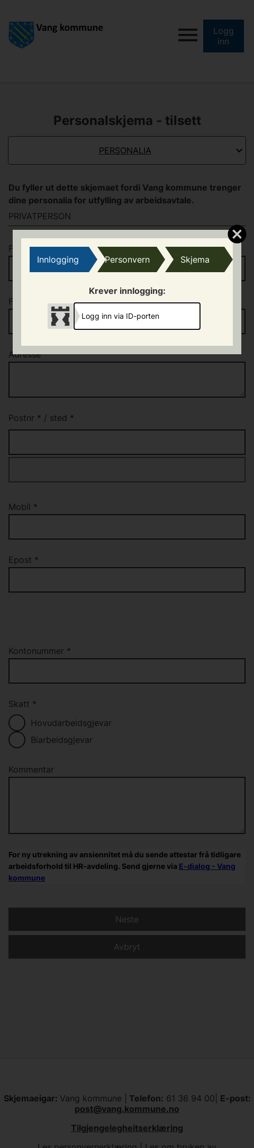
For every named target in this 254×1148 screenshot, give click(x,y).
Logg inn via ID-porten (120, 315)
